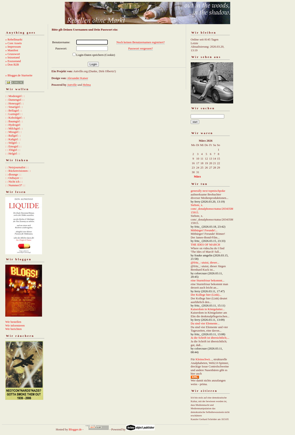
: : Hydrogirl (12, 124)
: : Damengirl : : (14, 99)
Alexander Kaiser (77, 78)
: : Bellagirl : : (13, 110)
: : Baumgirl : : (14, 121)
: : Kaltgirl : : (13, 139)
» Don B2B (12, 64)
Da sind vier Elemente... (205, 323)
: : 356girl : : (12, 150)
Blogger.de (75, 429)
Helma (87, 84)
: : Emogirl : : (13, 146)
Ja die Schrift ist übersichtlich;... (210, 337)
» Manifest (11, 50)
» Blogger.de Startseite (18, 75)
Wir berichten (13, 329)
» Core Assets (13, 43)
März (197, 176)
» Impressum (13, 46)
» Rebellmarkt (13, 39)
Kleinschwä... (204, 359)
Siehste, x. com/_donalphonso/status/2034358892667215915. (217, 208)
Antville (72, 84)
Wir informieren (15, 325)
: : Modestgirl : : (15, 96)
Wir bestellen (13, 321)
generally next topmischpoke (208, 190)
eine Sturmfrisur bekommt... (207, 280)
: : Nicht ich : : (14, 181)
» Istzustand (12, 57)
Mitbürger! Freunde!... (204, 230)
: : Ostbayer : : (13, 178)
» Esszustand (13, 61)
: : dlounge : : (13, 174)
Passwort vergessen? (140, 48)
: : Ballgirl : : (13, 135)
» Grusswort (12, 54)
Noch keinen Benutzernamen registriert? (140, 42)
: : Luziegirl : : (14, 114)
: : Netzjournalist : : (16, 167)
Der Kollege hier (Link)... (206, 294)
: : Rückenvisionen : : (18, 170)
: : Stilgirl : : (12, 142)
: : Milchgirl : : (14, 128)
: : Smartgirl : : (14, 107)
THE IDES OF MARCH (205, 244)
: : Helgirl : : (12, 153)
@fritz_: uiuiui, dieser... (205, 262)
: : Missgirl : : (13, 132)
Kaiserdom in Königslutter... (208, 309)
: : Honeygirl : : (14, 103)
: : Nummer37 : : (15, 185)
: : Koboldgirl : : (15, 117)
